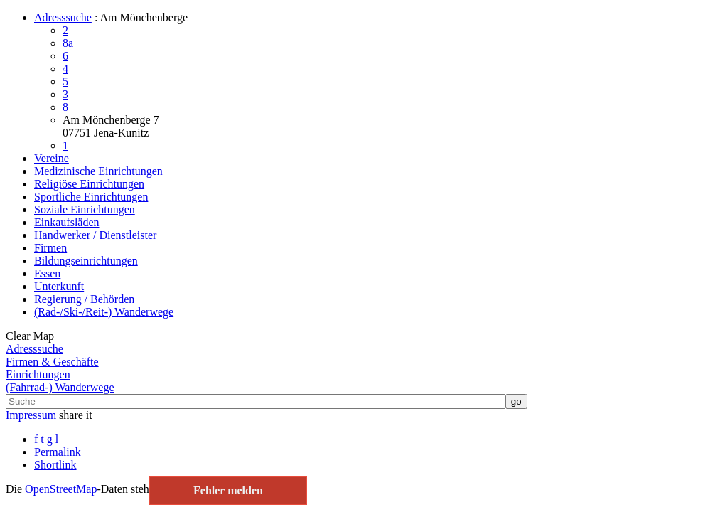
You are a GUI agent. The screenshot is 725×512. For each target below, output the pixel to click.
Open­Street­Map (61, 489)
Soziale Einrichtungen (84, 209)
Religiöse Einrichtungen (89, 184)
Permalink (57, 452)
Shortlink (55, 465)
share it (75, 415)
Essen (47, 273)
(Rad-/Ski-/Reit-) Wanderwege (103, 312)
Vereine (51, 158)
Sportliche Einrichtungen (91, 197)
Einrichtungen (38, 374)
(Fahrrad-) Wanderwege (60, 387)
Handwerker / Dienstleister (95, 235)
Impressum (31, 415)
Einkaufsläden (67, 222)
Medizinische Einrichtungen (98, 171)
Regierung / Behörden (84, 299)
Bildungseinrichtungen (86, 261)
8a (68, 43)
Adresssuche (63, 17)
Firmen (50, 248)
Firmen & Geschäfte (52, 362)
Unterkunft (59, 286)
